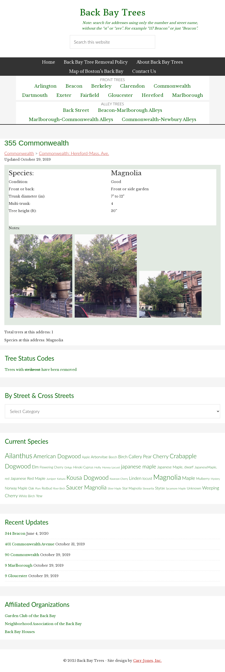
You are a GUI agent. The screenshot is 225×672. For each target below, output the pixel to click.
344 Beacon (15, 533)
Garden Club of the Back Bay (30, 616)
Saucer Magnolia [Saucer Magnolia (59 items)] (86, 487)
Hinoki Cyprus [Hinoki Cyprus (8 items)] (83, 467)
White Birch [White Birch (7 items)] (27, 496)
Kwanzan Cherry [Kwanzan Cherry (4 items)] (119, 478)
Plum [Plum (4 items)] (38, 488)
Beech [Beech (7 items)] (113, 457)
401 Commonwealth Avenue (29, 544)
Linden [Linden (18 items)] (135, 478)
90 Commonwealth (22, 555)
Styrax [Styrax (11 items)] (160, 488)
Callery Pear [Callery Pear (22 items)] (140, 456)
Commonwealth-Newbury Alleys (159, 119)
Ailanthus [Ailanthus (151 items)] (18, 455)
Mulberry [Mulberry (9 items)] (203, 478)
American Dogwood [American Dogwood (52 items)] (57, 456)
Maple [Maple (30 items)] (188, 478)
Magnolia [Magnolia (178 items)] (167, 477)
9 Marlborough (18, 565)
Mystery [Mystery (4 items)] (215, 478)
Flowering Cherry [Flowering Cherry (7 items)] (51, 467)
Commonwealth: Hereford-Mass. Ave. (74, 153)
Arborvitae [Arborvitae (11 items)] (99, 457)
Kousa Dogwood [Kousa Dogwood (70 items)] (87, 477)
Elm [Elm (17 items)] (35, 466)
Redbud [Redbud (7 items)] (47, 488)
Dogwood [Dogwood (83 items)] (18, 466)
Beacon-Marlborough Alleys (130, 110)
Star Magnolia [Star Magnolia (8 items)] (132, 488)
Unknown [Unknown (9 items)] (194, 488)
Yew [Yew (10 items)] (39, 496)
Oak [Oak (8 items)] (31, 488)
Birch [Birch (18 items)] (123, 456)
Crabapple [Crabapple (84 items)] (183, 455)
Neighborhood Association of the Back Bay (43, 624)
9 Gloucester (16, 576)
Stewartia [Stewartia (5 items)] (148, 488)
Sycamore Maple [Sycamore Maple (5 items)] (176, 488)
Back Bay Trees (112, 12)
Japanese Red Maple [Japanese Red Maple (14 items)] (27, 478)
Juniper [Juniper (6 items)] (51, 479)
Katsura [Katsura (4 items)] (61, 478)
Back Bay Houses (20, 632)
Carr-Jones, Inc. (147, 660)
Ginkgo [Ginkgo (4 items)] (68, 467)
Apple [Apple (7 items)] (86, 457)
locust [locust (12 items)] (147, 478)
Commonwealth (19, 153)
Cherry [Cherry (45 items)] (161, 456)
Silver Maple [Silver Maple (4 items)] (114, 488)
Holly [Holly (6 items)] (97, 467)
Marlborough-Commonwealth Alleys (71, 119)
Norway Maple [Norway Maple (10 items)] (16, 488)
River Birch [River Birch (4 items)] (59, 488)
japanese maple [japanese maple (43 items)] (138, 466)
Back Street (76, 110)
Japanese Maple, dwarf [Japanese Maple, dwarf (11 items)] (175, 467)
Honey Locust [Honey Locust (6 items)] (111, 467)
